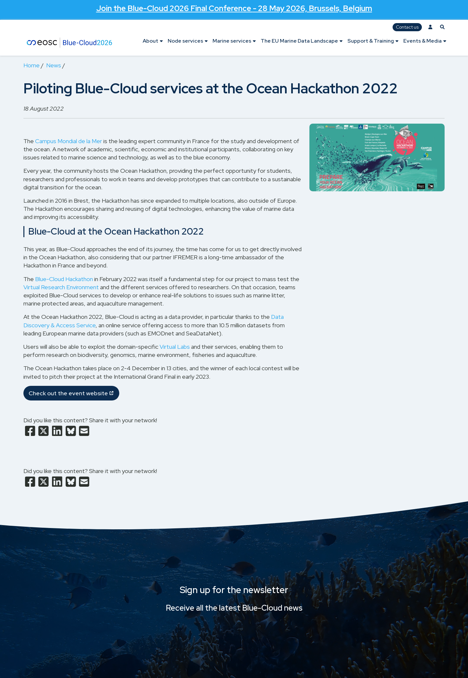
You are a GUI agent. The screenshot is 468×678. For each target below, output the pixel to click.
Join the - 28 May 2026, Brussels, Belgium (234, 8)
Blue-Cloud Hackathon (64, 279)
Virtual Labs (175, 346)
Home (31, 65)
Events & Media (422, 40)
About (150, 40)
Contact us (407, 27)
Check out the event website (68, 393)
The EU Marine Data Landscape (299, 40)
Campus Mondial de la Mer (68, 141)
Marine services (232, 40)
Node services (185, 40)
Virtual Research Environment (61, 287)
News (53, 65)
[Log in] (430, 27)
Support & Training (370, 40)
